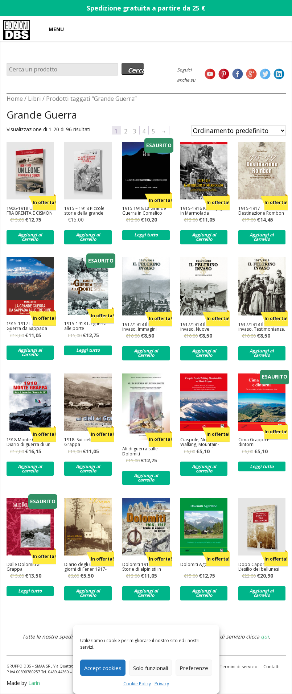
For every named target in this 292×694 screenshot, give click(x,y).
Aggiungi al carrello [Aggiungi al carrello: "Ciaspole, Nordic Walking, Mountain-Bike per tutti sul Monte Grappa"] (204, 468)
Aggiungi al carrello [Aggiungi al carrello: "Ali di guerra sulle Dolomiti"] (146, 477)
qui (265, 636)
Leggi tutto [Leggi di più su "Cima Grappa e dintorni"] (262, 466)
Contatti (271, 667)
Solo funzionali (150, 668)
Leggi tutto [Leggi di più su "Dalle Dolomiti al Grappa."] (30, 591)
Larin (34, 682)
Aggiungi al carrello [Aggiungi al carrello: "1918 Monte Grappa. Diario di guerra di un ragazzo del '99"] (30, 468)
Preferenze (194, 668)
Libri (34, 99)
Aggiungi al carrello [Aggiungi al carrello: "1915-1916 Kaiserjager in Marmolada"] (204, 237)
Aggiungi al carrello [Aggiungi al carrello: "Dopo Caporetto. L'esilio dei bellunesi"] (262, 593)
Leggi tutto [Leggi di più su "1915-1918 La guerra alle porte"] (88, 350)
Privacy (162, 684)
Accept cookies (103, 668)
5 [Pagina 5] (153, 131)
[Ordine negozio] (238, 130)
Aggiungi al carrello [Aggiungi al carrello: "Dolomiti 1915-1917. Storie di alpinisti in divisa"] (146, 593)
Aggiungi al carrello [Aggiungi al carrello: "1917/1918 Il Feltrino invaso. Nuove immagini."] (204, 353)
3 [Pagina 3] (134, 131)
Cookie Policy (137, 684)
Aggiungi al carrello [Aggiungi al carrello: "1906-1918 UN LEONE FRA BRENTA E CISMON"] (30, 237)
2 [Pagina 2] (125, 131)
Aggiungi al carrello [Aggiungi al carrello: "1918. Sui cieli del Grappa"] (88, 468)
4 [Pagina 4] (143, 131)
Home (15, 99)
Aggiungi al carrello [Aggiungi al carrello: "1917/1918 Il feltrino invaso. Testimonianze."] (262, 353)
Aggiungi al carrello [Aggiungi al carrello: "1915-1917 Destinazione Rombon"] (262, 237)
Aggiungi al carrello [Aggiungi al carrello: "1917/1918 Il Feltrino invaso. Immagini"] (146, 353)
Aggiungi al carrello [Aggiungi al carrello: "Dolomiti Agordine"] (204, 593)
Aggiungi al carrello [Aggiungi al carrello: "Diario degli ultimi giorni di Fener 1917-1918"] (88, 593)
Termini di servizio (239, 667)
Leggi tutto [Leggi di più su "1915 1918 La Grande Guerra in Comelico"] (146, 235)
